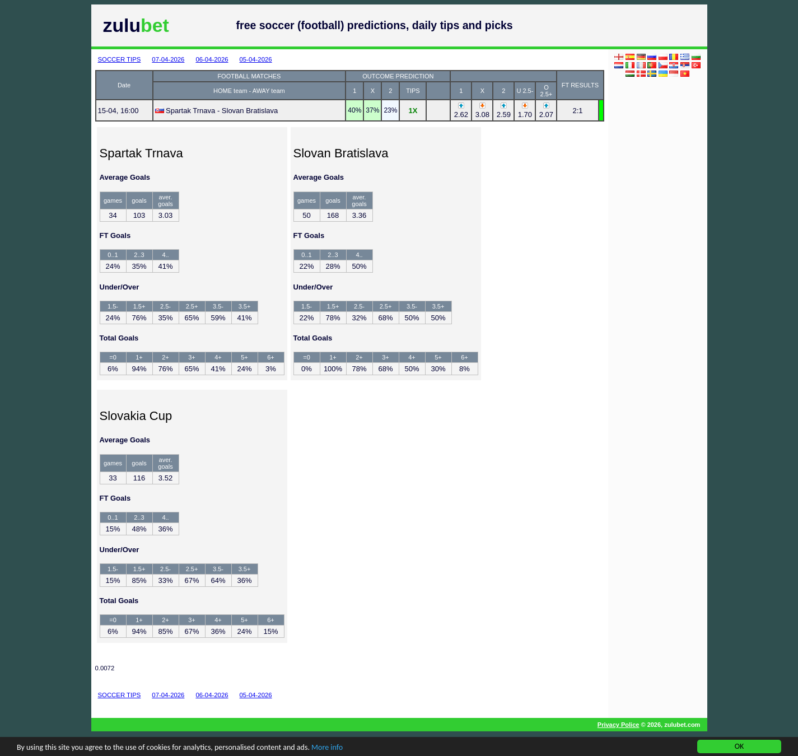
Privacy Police (619, 724)
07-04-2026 (168, 59)
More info (327, 748)
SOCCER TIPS (119, 59)
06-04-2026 (211, 59)
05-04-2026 (256, 59)
